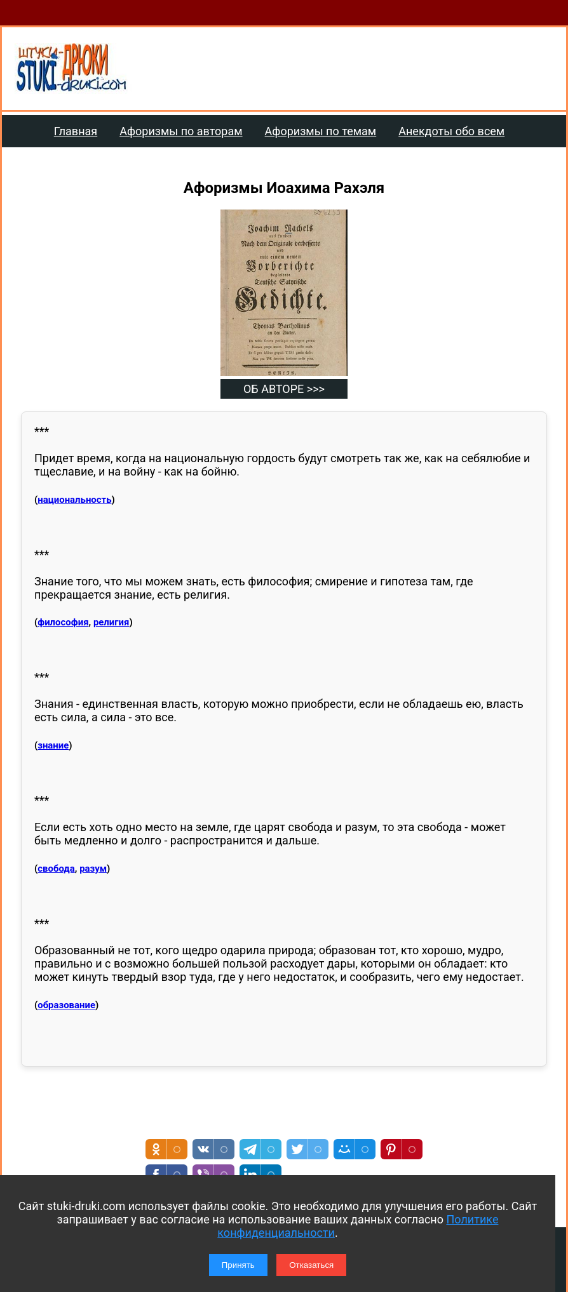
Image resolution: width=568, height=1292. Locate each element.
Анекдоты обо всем (451, 131)
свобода (56, 868)
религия (111, 622)
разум (93, 868)
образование (66, 1005)
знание (53, 745)
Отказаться (311, 1265)
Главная (75, 131)
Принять (238, 1265)
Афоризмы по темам (321, 131)
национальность (74, 499)
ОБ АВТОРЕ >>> (284, 389)
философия (62, 622)
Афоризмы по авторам (180, 131)
